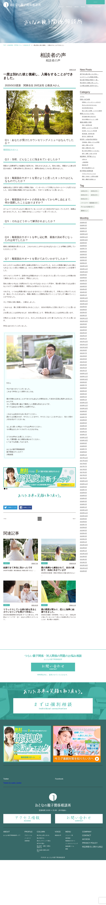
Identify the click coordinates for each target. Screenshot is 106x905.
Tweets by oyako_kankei (12, 828)
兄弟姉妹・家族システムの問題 (90, 142)
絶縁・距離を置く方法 (88, 148)
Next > (73, 530)
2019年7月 (83, 417)
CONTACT (95, 2)
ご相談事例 (85, 162)
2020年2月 (83, 397)
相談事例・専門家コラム (88, 156)
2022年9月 (83, 324)
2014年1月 (83, 551)
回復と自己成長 (85, 99)
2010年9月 (83, 571)
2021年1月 (83, 370)
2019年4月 (83, 426)
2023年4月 (83, 312)
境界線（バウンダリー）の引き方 (91, 102)
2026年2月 (83, 228)
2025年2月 (83, 263)
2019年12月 (84, 402)
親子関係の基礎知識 (86, 171)
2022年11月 (84, 318)
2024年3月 (83, 292)
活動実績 (27, 885)
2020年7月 (83, 385)
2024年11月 (84, 269)
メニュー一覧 (69, 880)
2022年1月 (83, 338)
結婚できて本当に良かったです (17, 579)
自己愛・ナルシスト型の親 (89, 131)
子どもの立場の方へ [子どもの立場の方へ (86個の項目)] (87, 207)
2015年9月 (83, 519)
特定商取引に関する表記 (92, 892)
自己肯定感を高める (87, 108)
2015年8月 (83, 522)
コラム (82, 96)
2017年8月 (83, 463)
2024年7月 (83, 280)
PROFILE (69, 7)
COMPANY (87, 877)
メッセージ (28, 883)
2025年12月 (84, 234)
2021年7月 (83, 353)
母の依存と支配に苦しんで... (89, 83)
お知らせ (84, 159)
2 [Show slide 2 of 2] (6, 488)
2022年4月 (83, 333)
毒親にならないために (87, 113)
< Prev (6, 530)
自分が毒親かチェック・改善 (90, 119)
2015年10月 (84, 516)
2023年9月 (83, 307)
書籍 (66, 894)
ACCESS (86, 884)
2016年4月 (83, 498)
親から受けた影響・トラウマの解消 (92, 111)
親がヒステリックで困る (44, 885)
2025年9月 (83, 243)
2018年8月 (83, 446)
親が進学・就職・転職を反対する (44, 891)
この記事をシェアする (42, 518)
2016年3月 (83, 501)
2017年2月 (83, 475)
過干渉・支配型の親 (87, 136)
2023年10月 (84, 304)
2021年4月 (83, 362)
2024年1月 (83, 295)
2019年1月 (83, 434)
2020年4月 (83, 391)
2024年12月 (84, 266)
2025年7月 (83, 248)
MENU (77, 7)
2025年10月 (84, 240)
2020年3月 (83, 394)
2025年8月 (83, 246)
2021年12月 (84, 341)
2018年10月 (84, 440)
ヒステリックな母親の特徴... (89, 77)
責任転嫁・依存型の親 (88, 133)
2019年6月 (83, 420)
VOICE (90, 7)
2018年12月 (84, 437)
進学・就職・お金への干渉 (89, 153)
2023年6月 (83, 309)
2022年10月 (84, 321)
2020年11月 (84, 376)
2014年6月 (83, 548)
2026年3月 (83, 225)
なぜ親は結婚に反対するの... (89, 85)
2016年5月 (83, 495)
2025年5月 (83, 254)
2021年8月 (83, 350)
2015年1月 (83, 542)
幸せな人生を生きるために (89, 105)
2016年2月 (83, 504)
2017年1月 (83, 478)
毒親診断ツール (69, 891)
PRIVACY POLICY (90, 888)
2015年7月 (83, 524)
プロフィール (28, 880)
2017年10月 (84, 461)
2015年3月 (83, 536)
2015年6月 (83, 527)
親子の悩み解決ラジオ (88, 168)
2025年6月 (83, 251)
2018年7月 (83, 449)
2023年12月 (84, 298)
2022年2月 (83, 336)
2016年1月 (83, 507)
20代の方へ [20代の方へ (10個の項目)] (94, 191)
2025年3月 (83, 260)
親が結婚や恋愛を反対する (43, 895)
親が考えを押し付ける (43, 880)
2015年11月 (84, 513)
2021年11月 (84, 344)
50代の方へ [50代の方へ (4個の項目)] (84, 199)
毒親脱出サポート (70, 885)
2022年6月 (83, 327)
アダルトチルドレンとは (89, 173)
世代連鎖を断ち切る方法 (89, 116)
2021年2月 (83, 368)
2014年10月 (84, 545)
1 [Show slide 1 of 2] (4, 488)
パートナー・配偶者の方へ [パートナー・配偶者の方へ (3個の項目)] (89, 203)
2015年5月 (83, 530)
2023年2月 (83, 315)
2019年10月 (84, 408)
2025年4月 (83, 257)
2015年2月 (83, 539)
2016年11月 (84, 484)
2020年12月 (84, 373)
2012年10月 (84, 565)
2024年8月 (83, 277)
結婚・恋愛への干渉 (87, 145)
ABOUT (61, 7)
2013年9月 (83, 556)
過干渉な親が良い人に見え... (89, 74)
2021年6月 (83, 356)
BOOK (83, 7)
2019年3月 (83, 429)
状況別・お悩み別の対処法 (88, 139)
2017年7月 (83, 466)
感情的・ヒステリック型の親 (90, 128)
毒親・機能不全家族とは (89, 179)
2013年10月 (84, 553)
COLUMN (98, 7)
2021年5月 (83, 359)
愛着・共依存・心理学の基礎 (90, 176)
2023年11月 (84, 301)
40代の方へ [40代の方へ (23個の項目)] (94, 195)
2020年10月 (84, 379)
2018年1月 (83, 455)
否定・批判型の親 (87, 125)
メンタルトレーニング (71, 888)
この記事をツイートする (15, 519)
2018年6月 (83, 452)
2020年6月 (83, 388)
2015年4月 (83, 533)
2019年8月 (83, 414)
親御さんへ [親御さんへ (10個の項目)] (84, 210)
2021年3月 (83, 365)
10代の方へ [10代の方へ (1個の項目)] (84, 191)
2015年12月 (84, 510)
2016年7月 (83, 490)
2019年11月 (84, 405)
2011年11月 (84, 568)
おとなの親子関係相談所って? (11, 880)
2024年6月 (83, 283)
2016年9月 (83, 487)
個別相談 (67, 883)
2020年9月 (83, 382)
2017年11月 (84, 458)
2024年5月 (83, 286)
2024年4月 (83, 289)
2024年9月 (83, 275)
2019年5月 (83, 423)
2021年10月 (84, 347)
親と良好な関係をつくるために (90, 151)
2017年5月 (83, 469)
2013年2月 (83, 562)
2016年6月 (83, 492)
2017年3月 (83, 472)
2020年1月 (83, 400)
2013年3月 (83, 559)
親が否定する (40, 883)
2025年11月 (84, 237)
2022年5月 (83, 330)
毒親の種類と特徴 (86, 122)
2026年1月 (83, 231)
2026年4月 (83, 222)
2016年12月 (84, 481)
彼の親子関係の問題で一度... (89, 80)
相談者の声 (8, 575)
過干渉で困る (40, 888)
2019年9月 (83, 411)
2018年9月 (83, 443)
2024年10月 (84, 272)
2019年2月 (83, 431)
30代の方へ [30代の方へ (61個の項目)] (84, 195)
